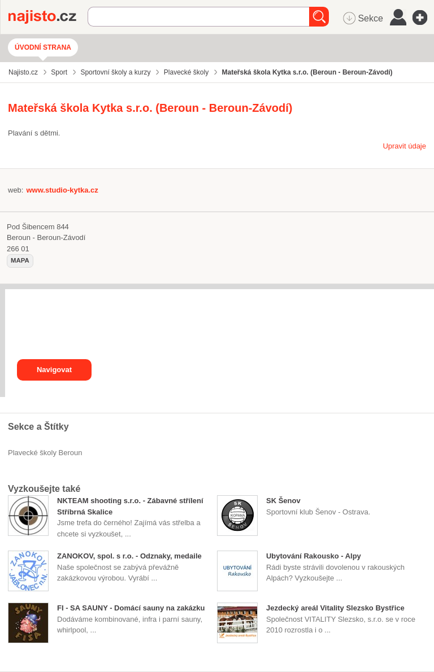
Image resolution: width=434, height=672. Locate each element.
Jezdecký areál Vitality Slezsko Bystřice (335, 608)
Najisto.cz (48, 16)
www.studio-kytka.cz (62, 190)
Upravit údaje (404, 146)
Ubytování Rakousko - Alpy (313, 556)
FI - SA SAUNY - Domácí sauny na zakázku (131, 608)
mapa (20, 260)
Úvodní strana (43, 47)
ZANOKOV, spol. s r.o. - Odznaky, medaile (129, 556)
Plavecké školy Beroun (45, 452)
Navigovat (54, 369)
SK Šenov (283, 500)
